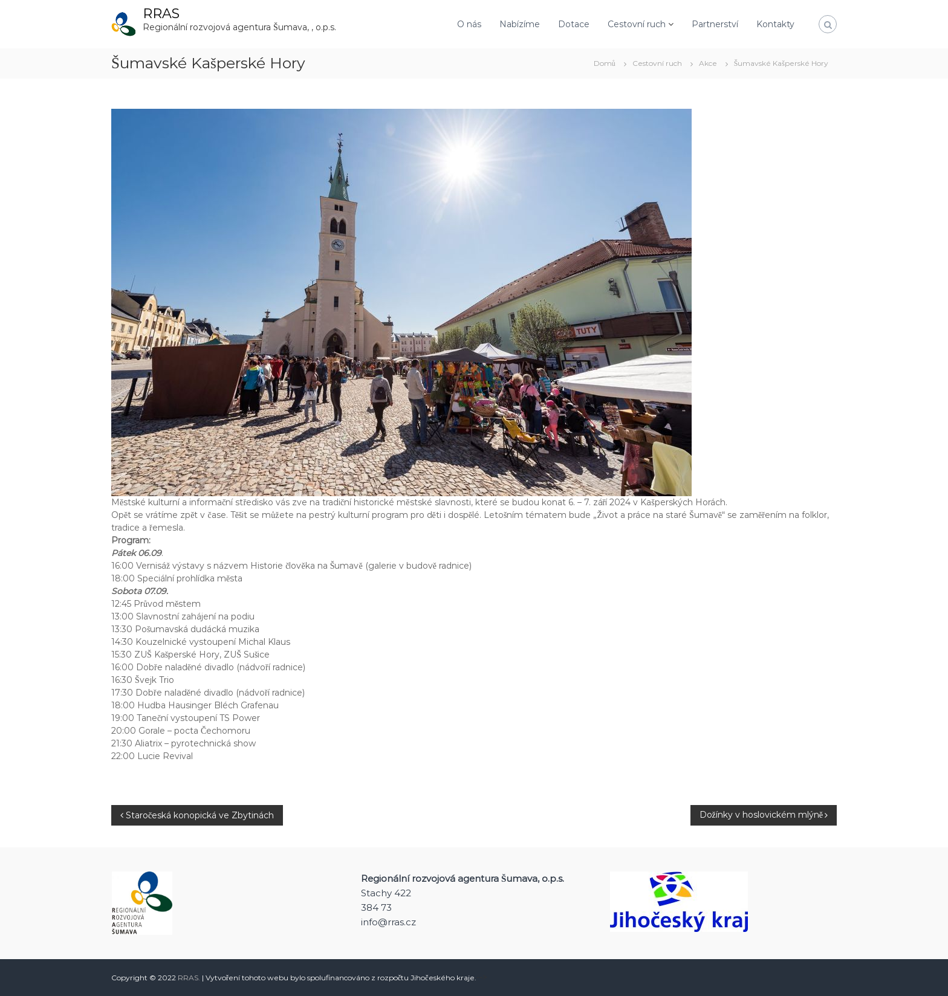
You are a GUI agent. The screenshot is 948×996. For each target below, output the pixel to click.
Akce (708, 63)
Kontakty (775, 24)
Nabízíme (519, 24)
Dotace (573, 24)
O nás (469, 24)
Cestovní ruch (637, 24)
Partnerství (715, 24)
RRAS (161, 13)
